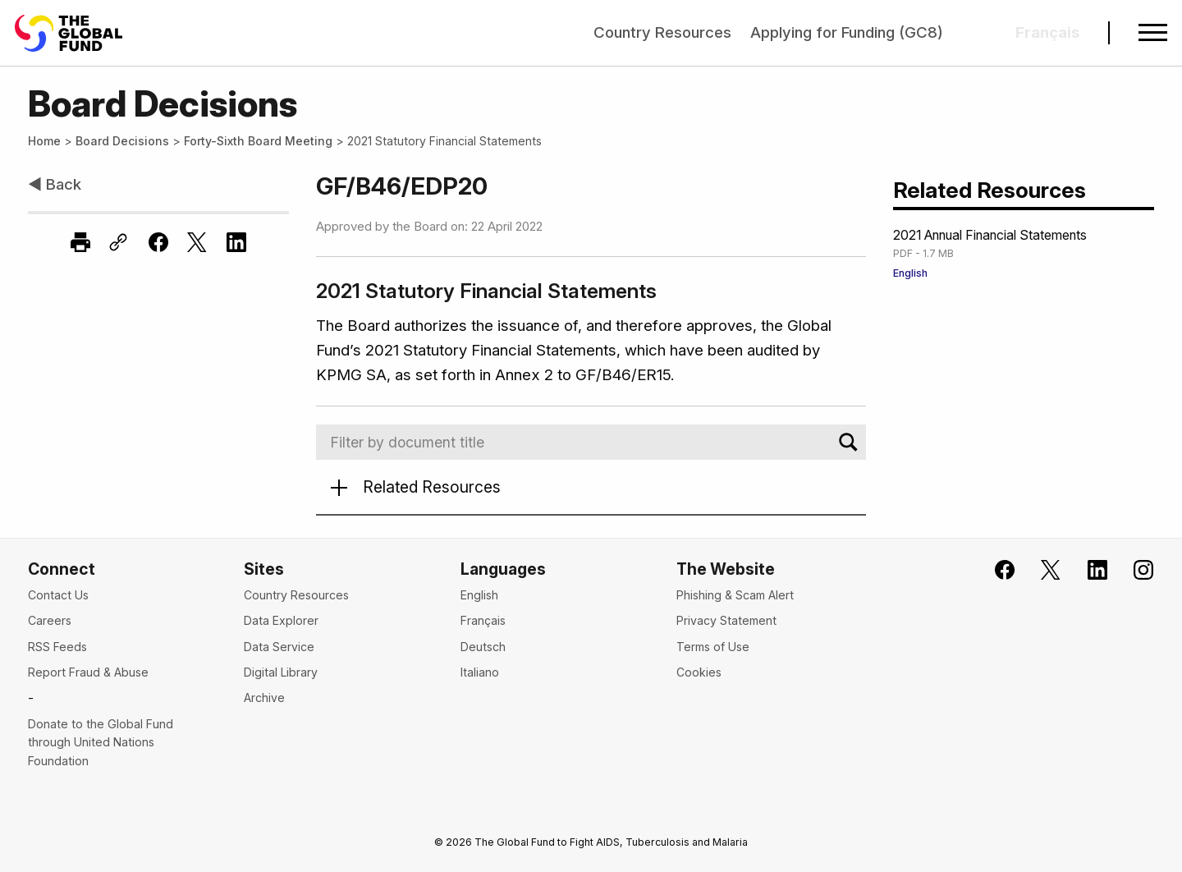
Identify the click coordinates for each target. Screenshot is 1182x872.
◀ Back (54, 184)
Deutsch (483, 647)
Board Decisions (122, 141)
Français (483, 620)
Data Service (279, 647)
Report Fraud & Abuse (88, 672)
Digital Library (281, 672)
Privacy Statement (726, 620)
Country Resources (662, 32)
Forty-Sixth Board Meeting (258, 141)
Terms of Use (712, 647)
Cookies (699, 672)
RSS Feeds (57, 647)
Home (44, 141)
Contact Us (58, 595)
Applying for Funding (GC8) (846, 32)
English (910, 273)
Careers (49, 620)
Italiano (479, 672)
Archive (264, 697)
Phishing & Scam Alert (735, 595)
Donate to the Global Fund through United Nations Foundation (100, 742)
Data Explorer (281, 620)
